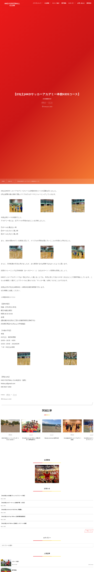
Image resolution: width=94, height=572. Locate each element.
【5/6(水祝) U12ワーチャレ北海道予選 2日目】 (13, 502)
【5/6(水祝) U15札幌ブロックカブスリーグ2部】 (13, 495)
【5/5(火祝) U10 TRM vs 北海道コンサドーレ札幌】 (14, 523)
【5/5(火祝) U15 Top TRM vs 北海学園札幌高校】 (13, 516)
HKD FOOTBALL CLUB (12, 4)
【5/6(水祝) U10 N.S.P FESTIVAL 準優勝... (11, 509)
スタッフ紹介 (15, 561)
